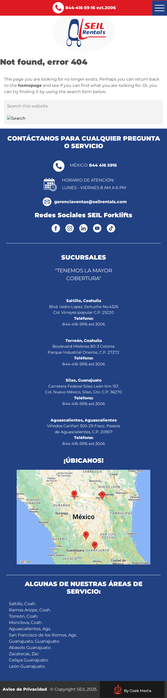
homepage (30, 85)
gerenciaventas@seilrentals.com (90, 201)
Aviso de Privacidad (25, 689)
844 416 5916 (103, 165)
